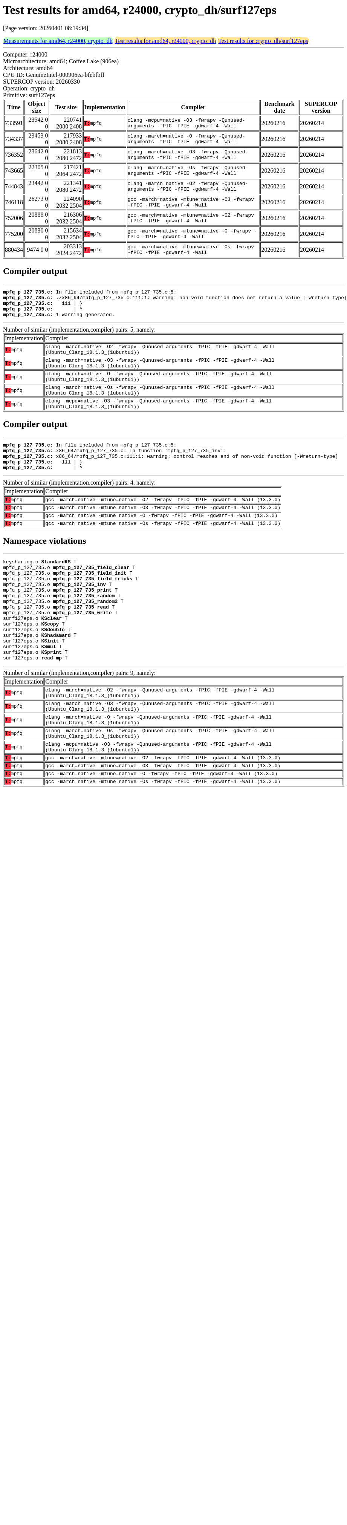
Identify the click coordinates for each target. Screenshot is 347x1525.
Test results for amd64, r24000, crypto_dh (165, 41)
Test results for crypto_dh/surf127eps (263, 41)
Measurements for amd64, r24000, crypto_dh (58, 41)
